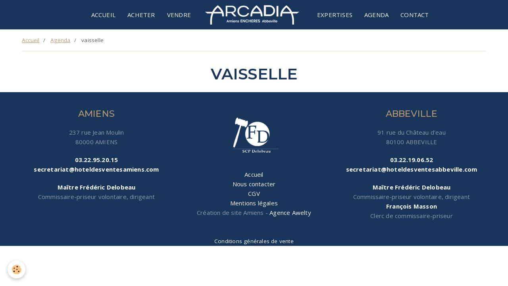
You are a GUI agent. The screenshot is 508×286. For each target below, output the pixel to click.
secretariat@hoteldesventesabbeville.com (411, 169)
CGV (254, 193)
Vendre (179, 15)
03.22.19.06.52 (411, 160)
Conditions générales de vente (254, 241)
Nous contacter (254, 184)
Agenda (376, 15)
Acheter (141, 15)
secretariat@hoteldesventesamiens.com (96, 169)
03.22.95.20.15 (96, 160)
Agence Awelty (290, 212)
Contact (414, 15)
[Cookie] (17, 269)
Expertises (334, 15)
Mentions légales (254, 203)
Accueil (103, 15)
